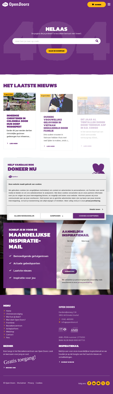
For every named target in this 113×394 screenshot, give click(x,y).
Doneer (98, 4)
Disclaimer (21, 388)
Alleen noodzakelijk (24, 216)
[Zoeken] (96, 41)
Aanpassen (56, 216)
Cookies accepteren (88, 216)
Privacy (31, 388)
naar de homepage (56, 51)
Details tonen (95, 209)
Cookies (39, 388)
